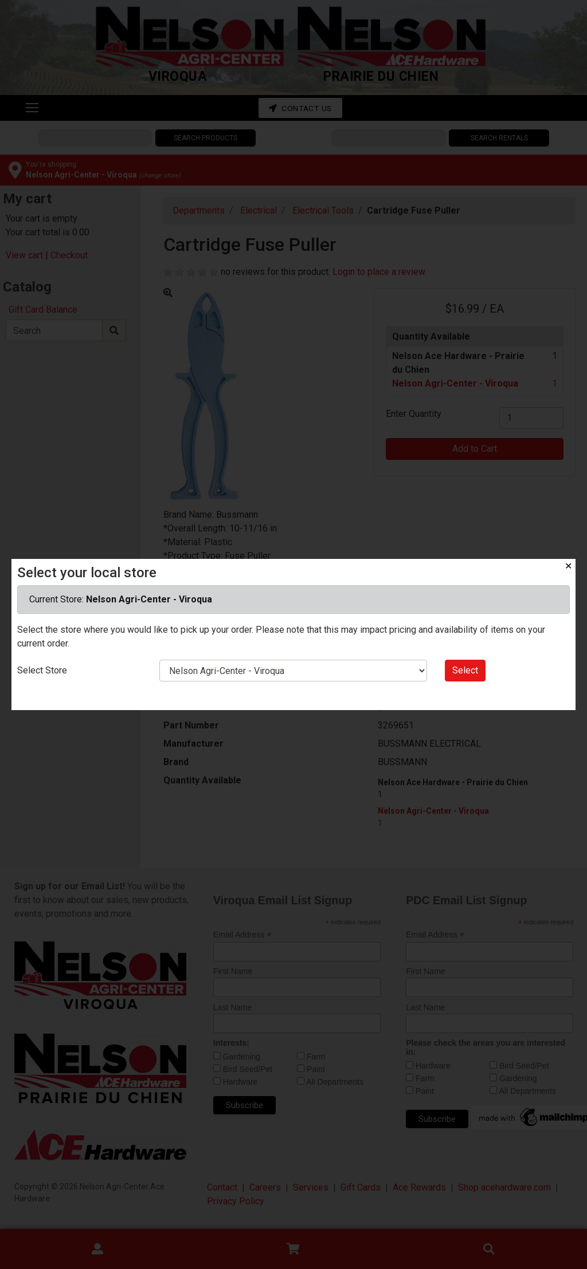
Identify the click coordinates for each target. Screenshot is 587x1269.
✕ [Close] (568, 566)
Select (465, 670)
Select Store (42, 670)
